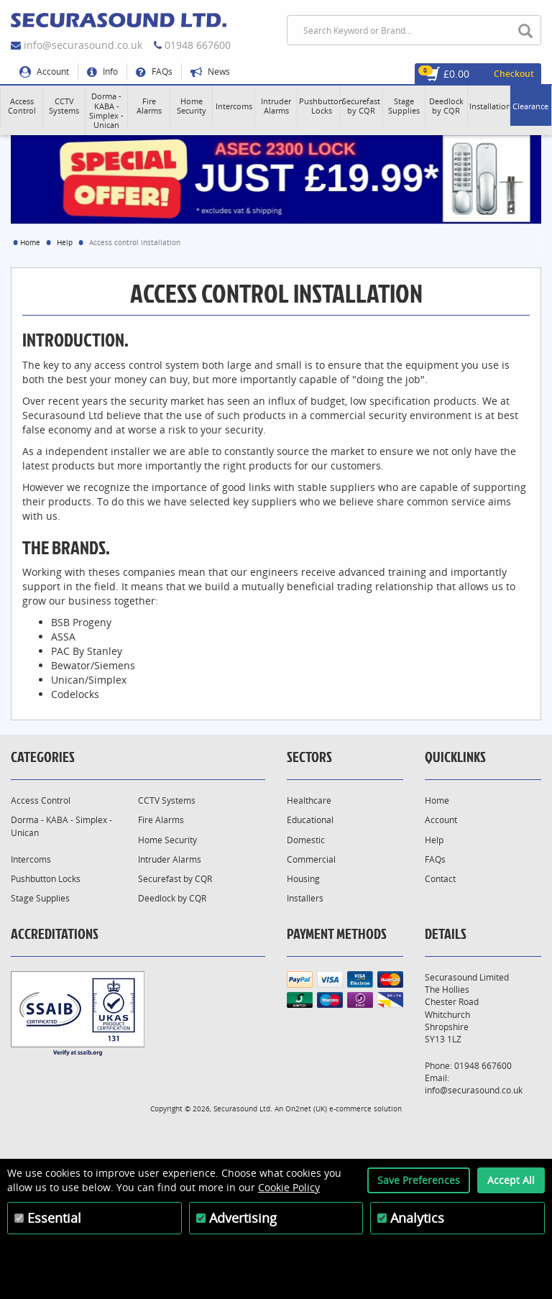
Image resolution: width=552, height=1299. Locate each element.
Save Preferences (418, 1180)
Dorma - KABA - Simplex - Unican (61, 826)
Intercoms (31, 859)
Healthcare (309, 800)
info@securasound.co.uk (83, 45)
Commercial (311, 859)
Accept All (511, 1180)
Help (65, 242)
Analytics (417, 1217)
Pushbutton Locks (45, 879)
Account (44, 71)
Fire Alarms (161, 820)
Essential (54, 1217)
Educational (310, 820)
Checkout (514, 74)
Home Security (167, 840)
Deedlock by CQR (172, 898)
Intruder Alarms (169, 859)
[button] (21, 106)
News (210, 71)
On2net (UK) (306, 1108)
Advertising (243, 1217)
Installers (305, 898)
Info (102, 71)
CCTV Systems (167, 800)
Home (30, 242)
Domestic (306, 840)
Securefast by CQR (175, 879)
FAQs (154, 71)
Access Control (40, 800)
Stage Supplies (40, 898)
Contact (440, 879)
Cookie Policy (289, 1187)
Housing (303, 879)
